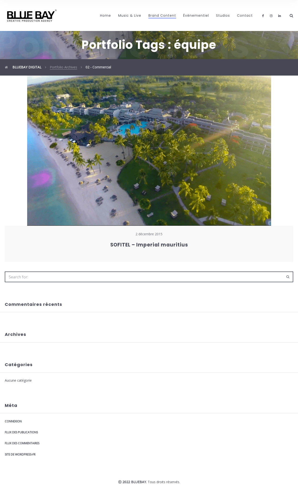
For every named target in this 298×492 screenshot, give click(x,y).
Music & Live (129, 15)
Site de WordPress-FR (20, 454)
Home (105, 15)
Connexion (13, 421)
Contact (245, 15)
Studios (223, 15)
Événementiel (196, 15)
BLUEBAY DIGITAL (23, 67)
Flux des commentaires (22, 443)
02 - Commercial (98, 67)
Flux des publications (21, 432)
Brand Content (162, 15)
